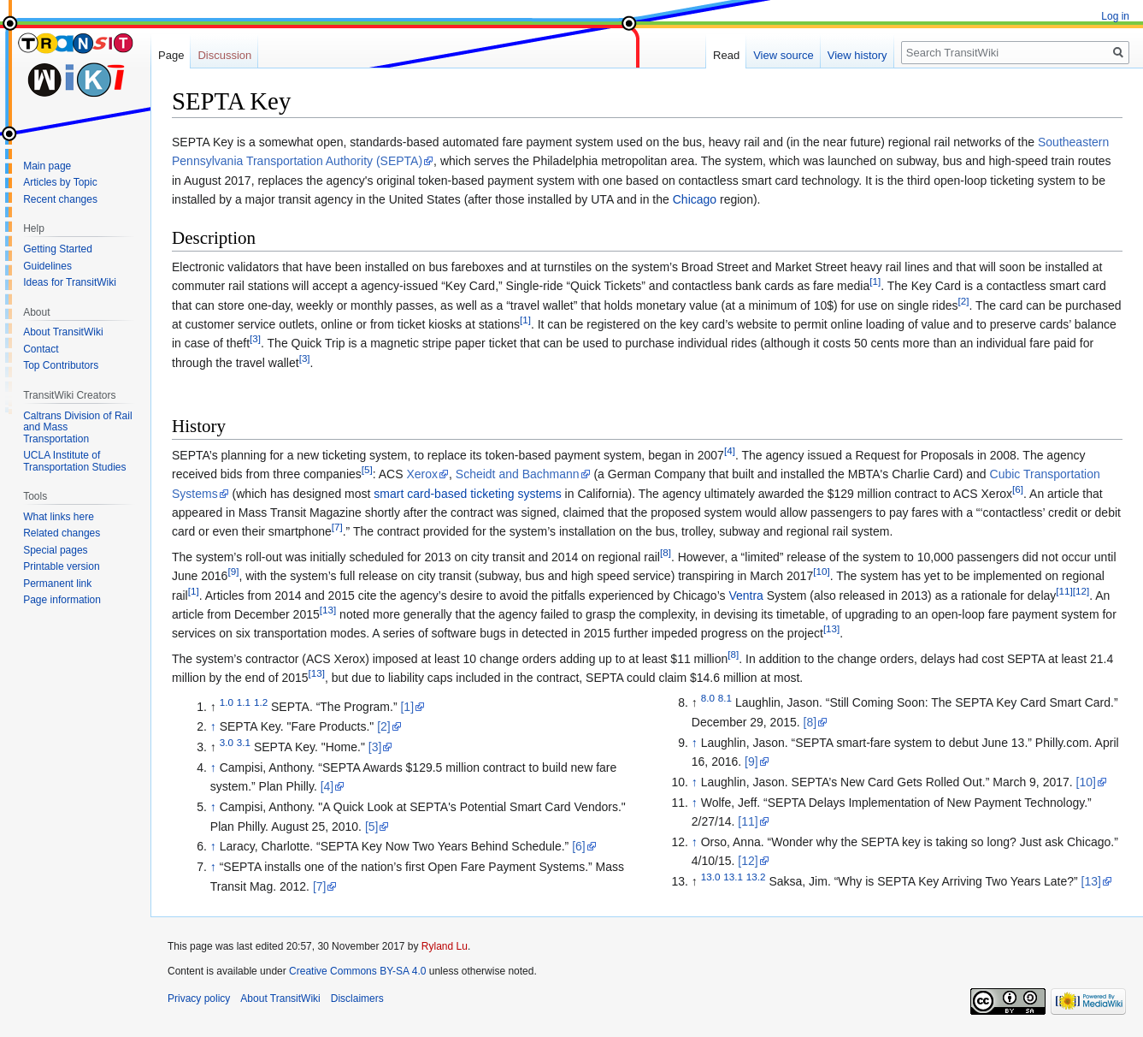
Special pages (55, 550)
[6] (1017, 489)
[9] (233, 571)
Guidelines (47, 266)
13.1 (733, 876)
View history (857, 55)
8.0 (708, 698)
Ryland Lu (444, 946)
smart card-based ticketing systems (467, 494)
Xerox (422, 474)
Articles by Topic (60, 182)
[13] (328, 609)
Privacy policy (199, 998)
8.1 (725, 698)
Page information (62, 600)
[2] (963, 300)
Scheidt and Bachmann (518, 474)
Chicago (694, 199)
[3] (255, 339)
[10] (821, 571)
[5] (367, 470)
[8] (665, 552)
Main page (47, 166)
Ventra (745, 595)
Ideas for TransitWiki (69, 282)
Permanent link (57, 584)
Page (171, 55)
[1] (875, 281)
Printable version (61, 566)
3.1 (243, 743)
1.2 (261, 702)
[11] (1064, 590)
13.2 (756, 876)
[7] (337, 527)
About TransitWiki (63, 332)
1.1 (243, 702)
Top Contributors (60, 365)
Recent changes (60, 199)
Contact (40, 349)
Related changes (61, 533)
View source (783, 55)
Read (726, 55)
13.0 (711, 876)
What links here (58, 517)
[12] (1081, 590)
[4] (729, 450)
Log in (1115, 16)
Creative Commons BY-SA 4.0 (357, 971)
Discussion (224, 55)
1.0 (226, 702)
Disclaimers (357, 998)
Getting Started (57, 249)
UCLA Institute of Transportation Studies (74, 461)
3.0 (226, 743)
